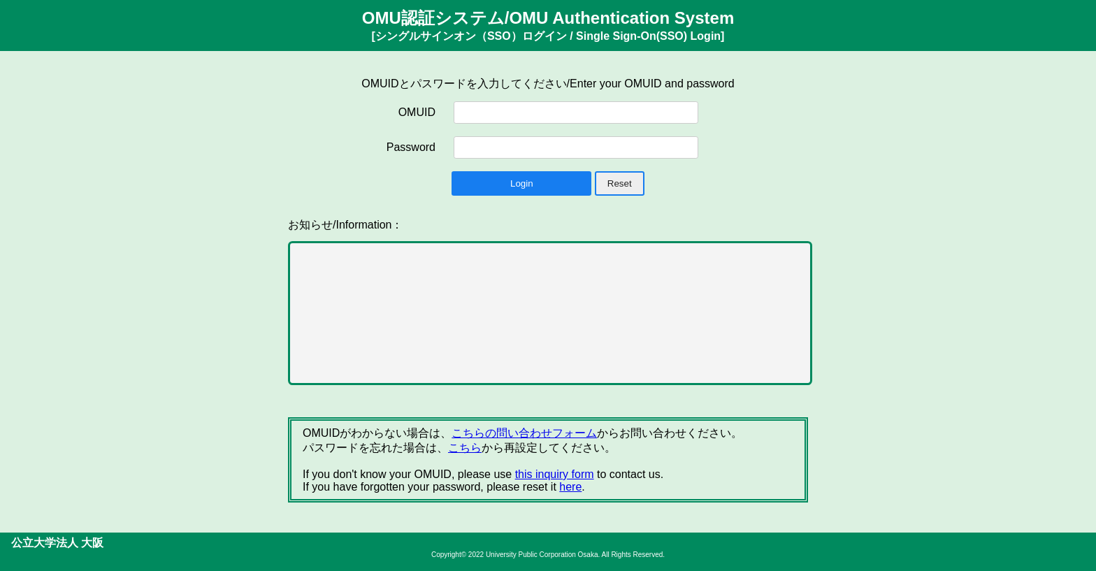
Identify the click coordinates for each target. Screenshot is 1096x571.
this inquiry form (554, 474)
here (570, 487)
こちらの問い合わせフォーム (524, 433)
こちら (465, 448)
